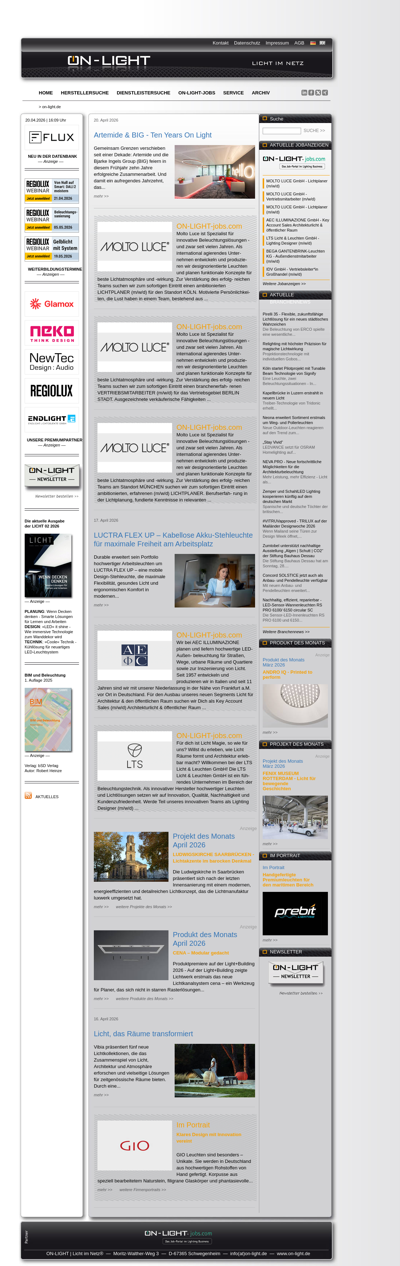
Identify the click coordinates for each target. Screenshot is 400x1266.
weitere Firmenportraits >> (143, 1189)
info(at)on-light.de (248, 1253)
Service (233, 93)
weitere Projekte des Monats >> (144, 907)
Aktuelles (47, 797)
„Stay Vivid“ (273, 442)
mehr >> (101, 196)
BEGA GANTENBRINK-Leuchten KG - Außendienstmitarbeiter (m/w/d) (295, 256)
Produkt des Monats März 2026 (284, 662)
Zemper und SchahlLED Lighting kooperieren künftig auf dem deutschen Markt (291, 496)
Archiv (261, 93)
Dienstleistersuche (143, 93)
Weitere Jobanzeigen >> (284, 283)
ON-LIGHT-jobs (196, 93)
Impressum (277, 43)
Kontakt (221, 43)
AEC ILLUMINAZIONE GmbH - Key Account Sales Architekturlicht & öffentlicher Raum (297, 225)
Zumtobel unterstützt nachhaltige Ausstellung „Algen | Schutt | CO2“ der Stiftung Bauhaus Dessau (293, 550)
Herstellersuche (85, 93)
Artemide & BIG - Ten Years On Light (153, 135)
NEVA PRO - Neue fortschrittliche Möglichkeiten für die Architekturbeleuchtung (292, 467)
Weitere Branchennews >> (286, 632)
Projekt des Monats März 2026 (283, 763)
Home (46, 93)
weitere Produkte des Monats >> (144, 998)
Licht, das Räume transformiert (143, 1034)
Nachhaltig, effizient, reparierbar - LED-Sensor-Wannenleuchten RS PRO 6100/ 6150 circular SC (292, 605)
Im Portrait (193, 1125)
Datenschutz (247, 43)
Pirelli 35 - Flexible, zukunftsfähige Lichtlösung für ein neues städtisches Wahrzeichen (295, 319)
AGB (299, 43)
